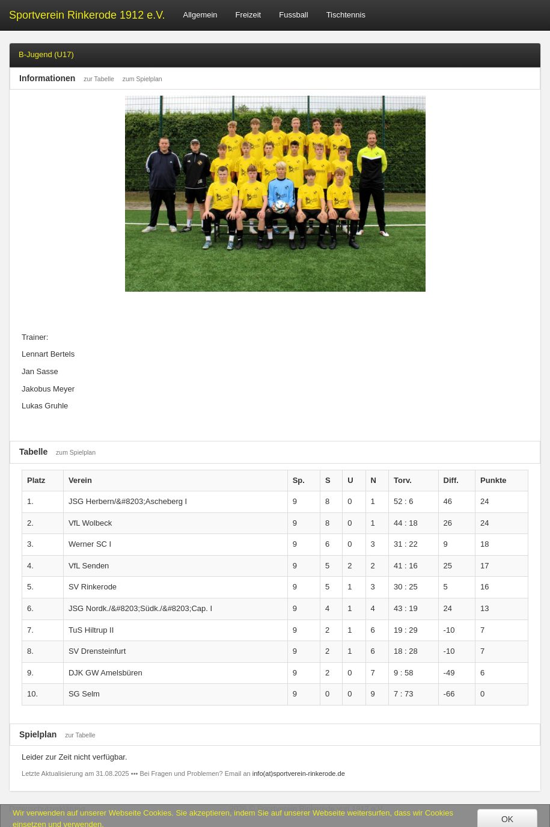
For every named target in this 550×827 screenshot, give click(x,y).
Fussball (293, 14)
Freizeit (248, 14)
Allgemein (200, 14)
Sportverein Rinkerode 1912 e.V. (87, 15)
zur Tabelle (99, 78)
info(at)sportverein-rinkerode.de (298, 773)
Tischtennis (345, 14)
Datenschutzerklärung (47, 808)
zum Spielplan (142, 78)
